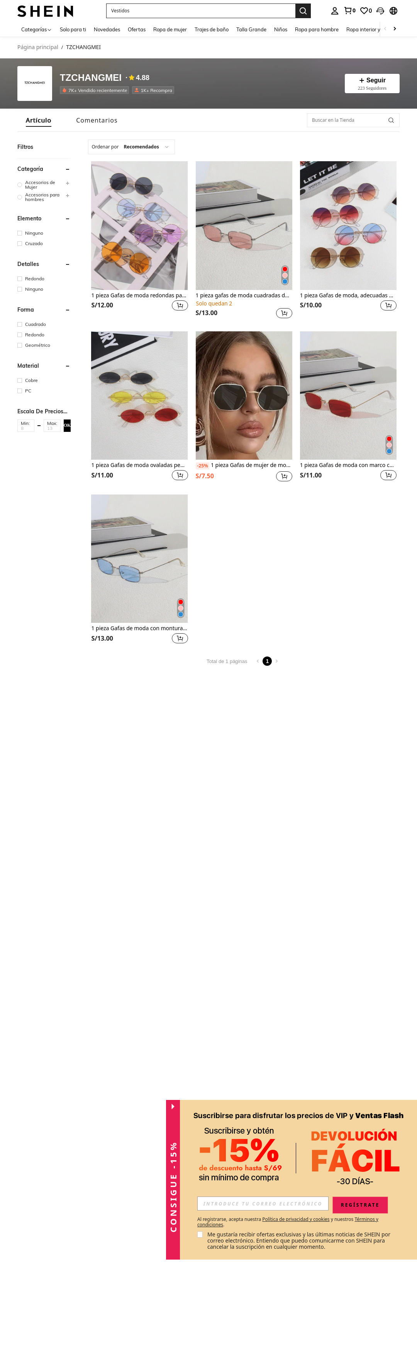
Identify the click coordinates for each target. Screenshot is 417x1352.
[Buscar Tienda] (391, 120)
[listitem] (96, 90)
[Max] (52, 428)
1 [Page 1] (267, 661)
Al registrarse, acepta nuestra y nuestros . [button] (287, 1222)
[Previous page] (258, 661)
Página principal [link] (37, 47)
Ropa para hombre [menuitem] (317, 29)
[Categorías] (36, 29)
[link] (349, 10)
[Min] (26, 428)
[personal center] (334, 10)
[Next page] (276, 661)
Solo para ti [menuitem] (73, 29)
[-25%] (202, 465)
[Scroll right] (394, 29)
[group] (44, 184)
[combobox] (131, 147)
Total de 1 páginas (227, 661)
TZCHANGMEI (91, 78)
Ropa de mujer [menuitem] (170, 29)
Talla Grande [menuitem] (251, 29)
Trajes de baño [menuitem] (212, 29)
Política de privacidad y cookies (295, 1219)
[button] (380, 10)
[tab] (38, 120)
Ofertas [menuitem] (137, 29)
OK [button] (67, 425)
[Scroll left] (385, 29)
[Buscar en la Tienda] (353, 120)
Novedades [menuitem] (107, 29)
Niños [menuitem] (280, 29)
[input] (263, 1203)
